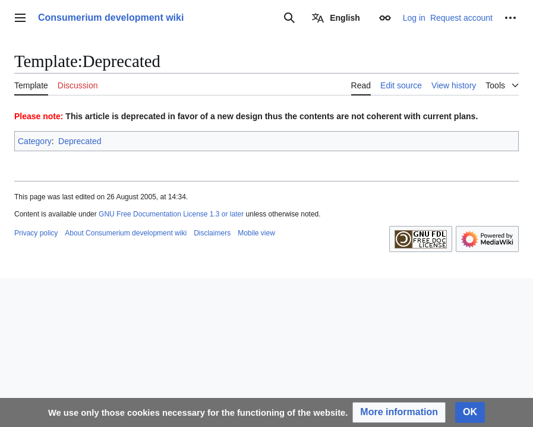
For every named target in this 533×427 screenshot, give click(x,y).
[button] (399, 412)
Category (35, 141)
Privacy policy (36, 233)
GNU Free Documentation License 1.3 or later (171, 214)
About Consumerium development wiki (126, 233)
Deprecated (79, 141)
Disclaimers (212, 233)
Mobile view (256, 233)
